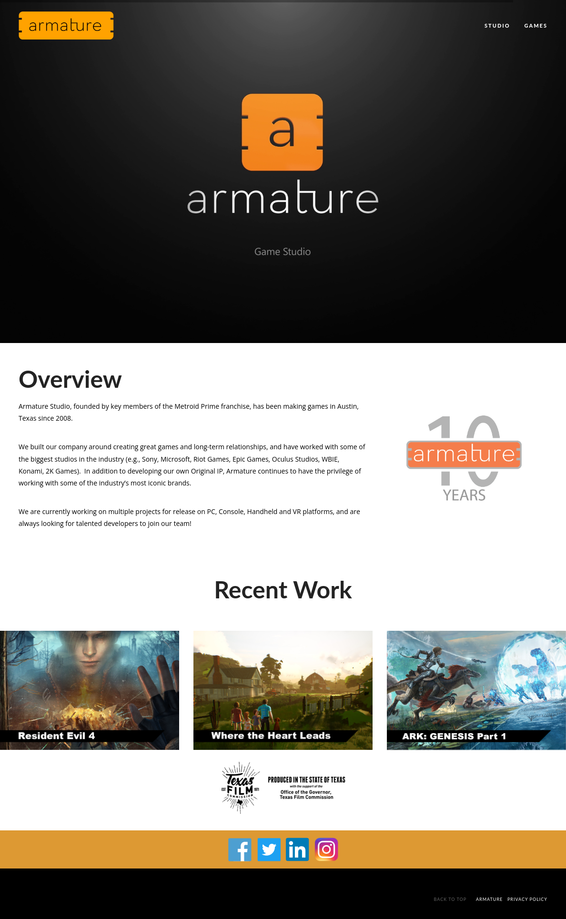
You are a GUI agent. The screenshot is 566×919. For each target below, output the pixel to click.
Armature (489, 899)
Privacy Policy (527, 899)
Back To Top (451, 899)
